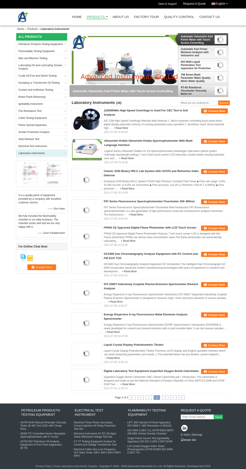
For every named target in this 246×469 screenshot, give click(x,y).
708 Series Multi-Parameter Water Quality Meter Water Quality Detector (195, 78)
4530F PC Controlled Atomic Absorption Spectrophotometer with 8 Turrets (42, 435)
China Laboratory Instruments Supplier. (76, 466)
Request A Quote (194, 3)
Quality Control (179, 17)
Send (218, 417)
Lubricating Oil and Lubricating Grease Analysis (40, 67)
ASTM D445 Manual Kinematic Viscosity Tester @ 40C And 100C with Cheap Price (43, 425)
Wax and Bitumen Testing (32, 58)
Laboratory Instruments (31, 153)
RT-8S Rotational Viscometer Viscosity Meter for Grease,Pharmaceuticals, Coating (196, 90)
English (222, 2)
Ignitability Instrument (30, 103)
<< (140, 397)
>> (173, 397)
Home (77, 17)
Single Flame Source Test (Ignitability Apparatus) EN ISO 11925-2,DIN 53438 (149, 440)
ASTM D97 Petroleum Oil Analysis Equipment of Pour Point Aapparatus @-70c (41, 444)
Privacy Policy (43, 466)
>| (181, 397)
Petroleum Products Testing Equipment (40, 44)
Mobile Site (188, 439)
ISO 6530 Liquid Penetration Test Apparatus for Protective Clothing (196, 65)
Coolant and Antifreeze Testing (35, 89)
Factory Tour (146, 17)
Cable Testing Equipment (32, 118)
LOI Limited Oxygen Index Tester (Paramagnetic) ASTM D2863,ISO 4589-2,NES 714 (150, 449)
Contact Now (216, 111)
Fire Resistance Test (30, 110)
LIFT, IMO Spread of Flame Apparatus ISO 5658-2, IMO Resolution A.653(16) (149, 424)
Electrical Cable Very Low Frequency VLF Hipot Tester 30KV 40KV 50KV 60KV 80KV (97, 452)
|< (132, 397)
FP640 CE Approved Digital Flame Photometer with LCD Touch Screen (150, 227)
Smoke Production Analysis (33, 132)
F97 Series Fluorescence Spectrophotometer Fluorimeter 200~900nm (149, 201)
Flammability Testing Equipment (36, 51)
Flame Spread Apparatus (32, 125)
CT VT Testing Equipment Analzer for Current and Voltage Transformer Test (95, 443)
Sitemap (196, 434)
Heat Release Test (28, 139)
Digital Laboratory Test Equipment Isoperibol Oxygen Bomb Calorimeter (151, 371)
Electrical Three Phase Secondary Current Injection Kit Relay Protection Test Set (95, 425)
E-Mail (185, 434)
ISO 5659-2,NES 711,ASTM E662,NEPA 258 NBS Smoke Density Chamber (150, 432)
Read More (122, 128)
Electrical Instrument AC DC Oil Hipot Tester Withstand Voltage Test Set (95, 435)
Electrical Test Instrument (32, 146)
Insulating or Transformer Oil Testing (39, 82)
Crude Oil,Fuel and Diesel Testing (37, 75)
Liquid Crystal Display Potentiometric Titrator (134, 344)
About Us (121, 17)
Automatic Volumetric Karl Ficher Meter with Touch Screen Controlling (197, 39)
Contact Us (209, 17)
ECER (206, 466)
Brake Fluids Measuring (31, 96)
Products (96, 17)
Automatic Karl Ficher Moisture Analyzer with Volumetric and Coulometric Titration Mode (195, 52)
